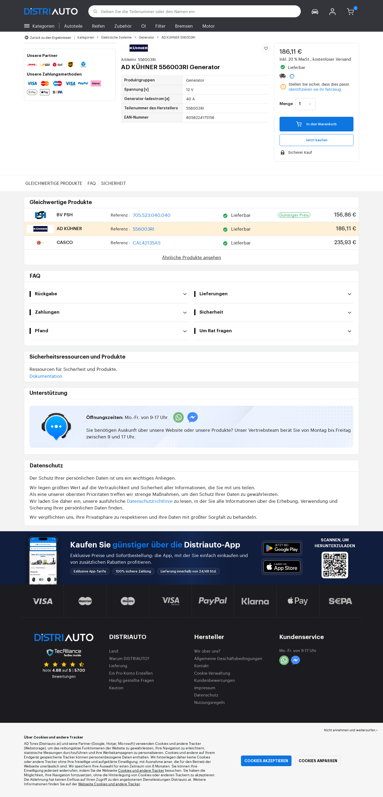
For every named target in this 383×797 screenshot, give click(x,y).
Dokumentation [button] (46, 376)
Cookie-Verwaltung (212, 673)
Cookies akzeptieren (266, 761)
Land (113, 651)
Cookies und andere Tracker (141, 770)
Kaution (116, 687)
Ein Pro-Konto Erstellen (131, 673)
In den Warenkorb (316, 123)
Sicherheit (113, 183)
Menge (286, 104)
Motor (208, 26)
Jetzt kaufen (316, 140)
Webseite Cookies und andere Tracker (109, 784)
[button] (315, 11)
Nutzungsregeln (209, 702)
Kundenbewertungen (214, 680)
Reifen (98, 26)
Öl (143, 26)
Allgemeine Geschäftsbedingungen (228, 658)
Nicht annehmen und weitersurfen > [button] (351, 730)
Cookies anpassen (318, 761)
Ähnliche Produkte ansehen (191, 257)
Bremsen (184, 26)
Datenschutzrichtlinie (150, 501)
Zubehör (123, 26)
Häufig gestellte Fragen (131, 680)
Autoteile (73, 26)
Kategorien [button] (43, 26)
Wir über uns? (207, 651)
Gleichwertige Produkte (53, 183)
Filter (160, 26)
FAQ (92, 183)
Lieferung (118, 665)
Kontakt (201, 665)
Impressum (204, 687)
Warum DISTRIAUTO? (129, 658)
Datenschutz (206, 695)
